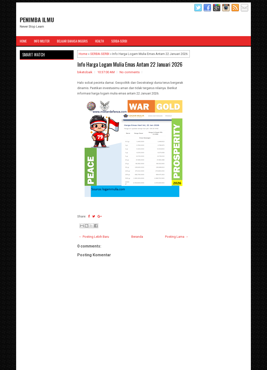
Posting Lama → (176, 236)
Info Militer (42, 41)
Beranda (137, 236)
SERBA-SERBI (99, 54)
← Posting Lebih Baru (94, 236)
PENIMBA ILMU (37, 19)
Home (23, 41)
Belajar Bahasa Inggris (72, 41)
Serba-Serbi (119, 41)
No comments (130, 72)
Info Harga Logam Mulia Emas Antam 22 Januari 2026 (129, 64)
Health (99, 41)
